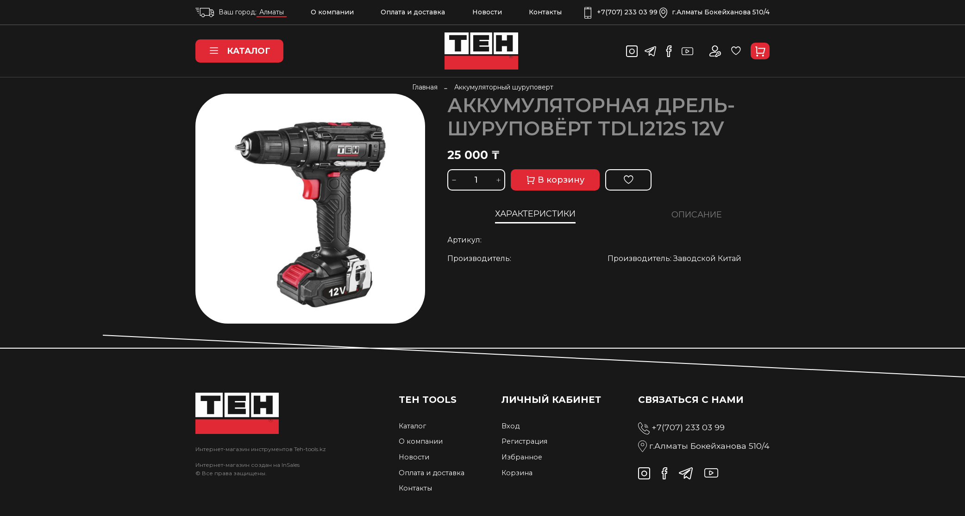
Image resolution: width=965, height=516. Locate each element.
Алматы (271, 12)
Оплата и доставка (413, 12)
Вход (510, 426)
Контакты (545, 12)
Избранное (521, 457)
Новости (487, 12)
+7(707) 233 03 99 (621, 12)
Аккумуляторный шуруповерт (503, 87)
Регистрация (524, 441)
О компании (332, 12)
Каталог (239, 51)
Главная (425, 87)
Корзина (517, 473)
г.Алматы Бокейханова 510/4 (714, 12)
